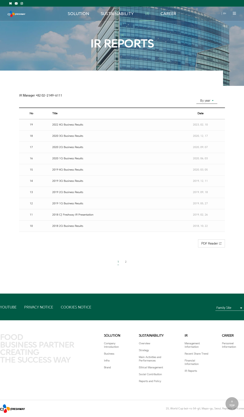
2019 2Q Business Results (67, 192)
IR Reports (191, 371)
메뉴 (234, 13)
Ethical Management (151, 367)
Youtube (16, 3)
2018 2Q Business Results (67, 226)
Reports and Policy (150, 381)
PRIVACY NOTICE (38, 307)
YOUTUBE (8, 307)
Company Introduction (111, 345)
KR (219, 13)
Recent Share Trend (196, 353)
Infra (107, 360)
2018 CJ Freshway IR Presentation (72, 214)
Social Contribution (150, 374)
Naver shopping (10, 3)
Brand (107, 367)
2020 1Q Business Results (67, 158)
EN (224, 13)
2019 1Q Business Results (67, 203)
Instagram (22, 3)
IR (147, 14)
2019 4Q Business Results (67, 169)
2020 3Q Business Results (67, 136)
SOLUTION (78, 14)
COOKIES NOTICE (76, 307)
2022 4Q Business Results (67, 124)
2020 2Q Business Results (67, 147)
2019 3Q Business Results (67, 181)
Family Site (223, 308)
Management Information (192, 345)
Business (109, 353)
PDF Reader (209, 243)
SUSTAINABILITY (117, 14)
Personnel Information (229, 345)
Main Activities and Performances (150, 359)
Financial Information (192, 362)
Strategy (144, 350)
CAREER (168, 14)
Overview (144, 343)
